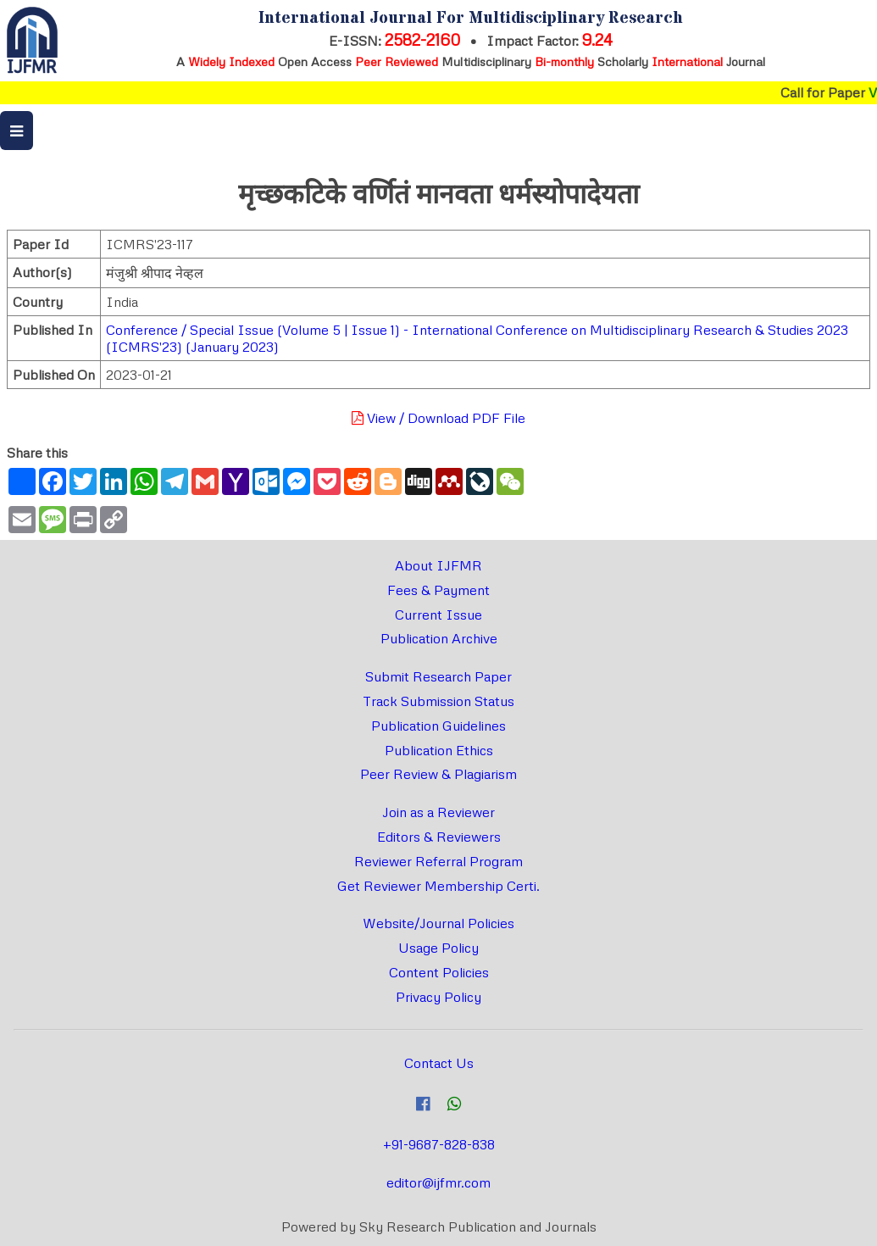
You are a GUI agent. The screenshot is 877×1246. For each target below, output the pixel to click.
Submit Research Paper (438, 676)
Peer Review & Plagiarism (438, 773)
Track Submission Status (438, 701)
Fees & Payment (438, 589)
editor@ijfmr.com (438, 1182)
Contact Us (439, 1062)
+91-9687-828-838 (439, 1144)
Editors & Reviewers (439, 836)
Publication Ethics (439, 750)
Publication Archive (438, 638)
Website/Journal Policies (438, 923)
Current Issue (438, 614)
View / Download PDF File (438, 417)
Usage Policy (438, 947)
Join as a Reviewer (438, 812)
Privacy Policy (438, 996)
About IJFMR (438, 565)
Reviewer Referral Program (438, 861)
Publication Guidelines (438, 725)
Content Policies (439, 972)
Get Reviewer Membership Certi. (438, 885)
